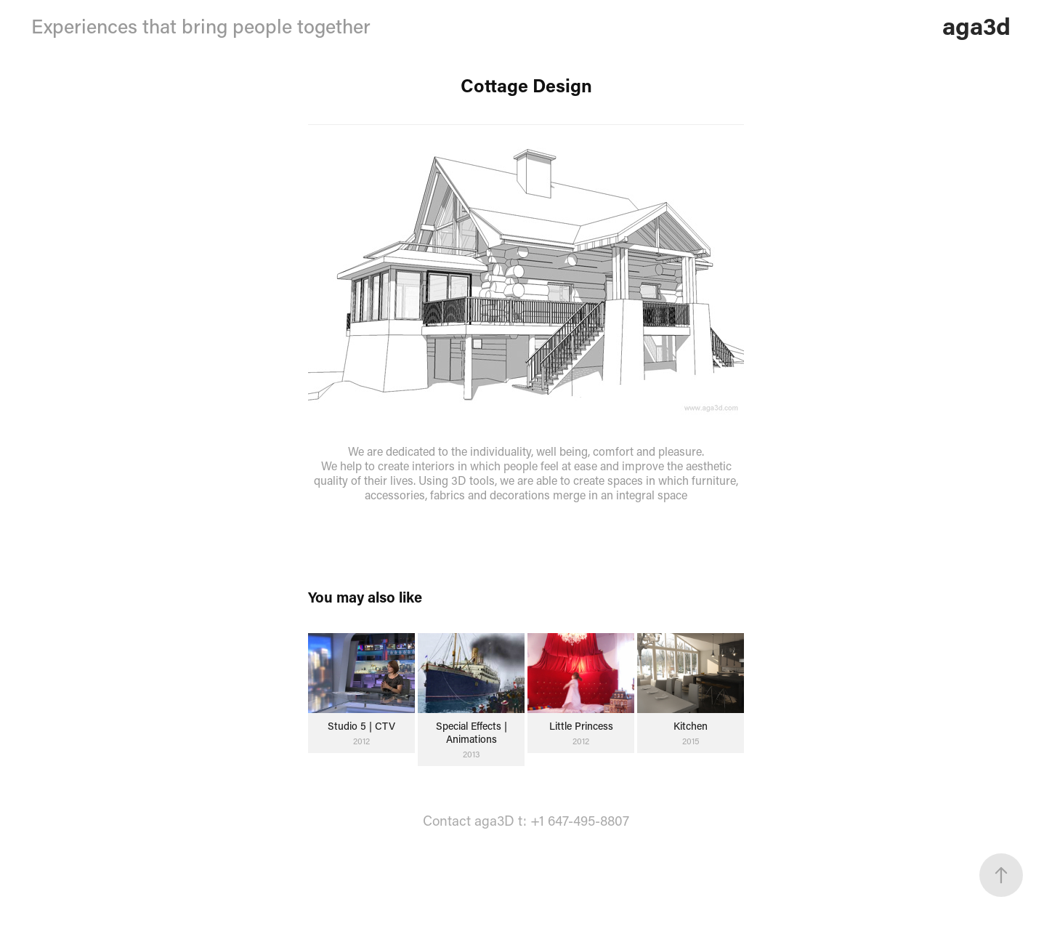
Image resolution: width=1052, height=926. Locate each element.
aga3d (976, 25)
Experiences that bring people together (201, 26)
